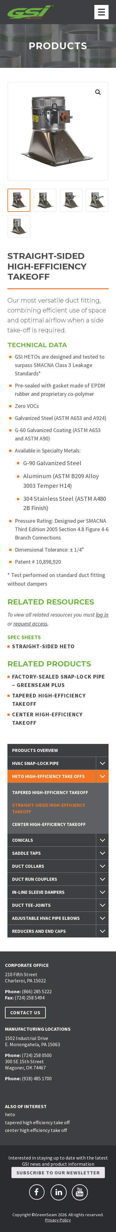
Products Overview (35, 750)
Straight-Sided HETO (45, 646)
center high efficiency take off (36, 1130)
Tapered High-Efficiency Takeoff (50, 792)
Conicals (22, 840)
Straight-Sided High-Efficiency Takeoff (48, 808)
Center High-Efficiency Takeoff (49, 824)
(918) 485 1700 (37, 1078)
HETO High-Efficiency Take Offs (48, 776)
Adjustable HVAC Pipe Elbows (46, 918)
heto (10, 1114)
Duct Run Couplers (34, 879)
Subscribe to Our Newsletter (58, 1172)
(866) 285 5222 (37, 991)
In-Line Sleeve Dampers (38, 892)
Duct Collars (28, 866)
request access (30, 623)
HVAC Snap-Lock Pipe (35, 763)
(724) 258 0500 (37, 1055)
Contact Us (25, 1013)
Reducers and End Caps (39, 931)
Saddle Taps (26, 853)
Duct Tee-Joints (31, 905)
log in (102, 614)
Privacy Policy (58, 1220)
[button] (98, 92)
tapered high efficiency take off (37, 1122)
